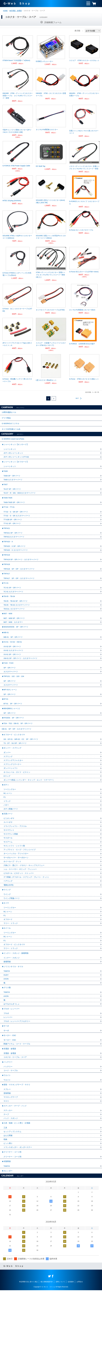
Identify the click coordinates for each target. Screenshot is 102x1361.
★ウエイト (6, 1137)
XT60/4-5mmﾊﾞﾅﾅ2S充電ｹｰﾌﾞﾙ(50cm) (16, 60)
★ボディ (5, 823)
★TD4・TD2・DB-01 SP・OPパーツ (18, 757)
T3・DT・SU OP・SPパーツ (16, 779)
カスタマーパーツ (11, 699)
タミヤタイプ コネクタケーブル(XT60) (50, 310)
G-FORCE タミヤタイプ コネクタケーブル (84, 202)
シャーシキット (10, 455)
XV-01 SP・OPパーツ (13, 680)
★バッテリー (7, 1122)
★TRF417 (6, 591)
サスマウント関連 (11, 876)
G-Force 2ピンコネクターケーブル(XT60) (17, 310)
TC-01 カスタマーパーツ (14, 611)
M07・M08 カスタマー (14, 644)
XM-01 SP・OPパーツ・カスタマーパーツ (22, 684)
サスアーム (8, 884)
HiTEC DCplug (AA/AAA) (11, 200)
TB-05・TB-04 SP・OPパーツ (16, 621)
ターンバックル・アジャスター (17, 897)
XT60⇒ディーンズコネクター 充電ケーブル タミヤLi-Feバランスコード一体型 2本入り (51, 274)
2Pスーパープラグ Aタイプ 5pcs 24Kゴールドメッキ (17, 344)
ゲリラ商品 (6, 419)
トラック (7, 841)
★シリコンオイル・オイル (13, 1018)
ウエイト (7, 1142)
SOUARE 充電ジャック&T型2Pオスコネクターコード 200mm (51, 237)
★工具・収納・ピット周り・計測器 (17, 1189)
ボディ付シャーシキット (14, 459)
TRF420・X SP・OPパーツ (15, 561)
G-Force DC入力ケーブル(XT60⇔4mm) (83, 272)
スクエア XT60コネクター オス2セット (84, 60)
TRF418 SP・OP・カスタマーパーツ (20, 586)
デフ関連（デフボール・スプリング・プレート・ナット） (28, 922)
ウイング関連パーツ (12, 944)
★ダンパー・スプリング (12, 784)
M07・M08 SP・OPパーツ (15, 640)
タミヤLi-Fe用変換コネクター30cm (82, 310)
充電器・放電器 (10, 1113)
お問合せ (80, 1352)
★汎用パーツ (7, 855)
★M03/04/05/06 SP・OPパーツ (16, 650)
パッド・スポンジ (11, 1184)
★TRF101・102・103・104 (14, 704)
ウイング (7, 940)
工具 (5, 1194)
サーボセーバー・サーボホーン (17, 901)
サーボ (6, 1088)
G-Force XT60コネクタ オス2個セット (84, 379)
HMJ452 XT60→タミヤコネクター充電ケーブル (51, 94)
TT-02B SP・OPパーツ (13, 532)
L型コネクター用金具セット (46, 380)
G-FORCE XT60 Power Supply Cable (16, 166)
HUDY (6, 1028)
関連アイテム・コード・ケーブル (18, 1102)
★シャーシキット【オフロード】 (16, 468)
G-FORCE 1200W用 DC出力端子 (82, 344)
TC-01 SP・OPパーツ (13, 607)
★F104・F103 (8, 689)
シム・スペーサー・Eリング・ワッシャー (21, 913)
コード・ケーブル (11, 1132)
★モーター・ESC (9, 1093)
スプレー (7, 1153)
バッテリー (8, 1128)
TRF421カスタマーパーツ (15, 550)
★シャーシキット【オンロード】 (16, 449)
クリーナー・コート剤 (13, 1225)
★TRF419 (6, 570)
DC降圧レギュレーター (44, 61)
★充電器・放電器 (16, 11)
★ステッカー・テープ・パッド (15, 1170)
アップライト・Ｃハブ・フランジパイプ (21, 893)
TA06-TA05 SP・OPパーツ (15, 513)
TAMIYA (7, 1023)
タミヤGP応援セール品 (12, 432)
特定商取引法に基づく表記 (28, 1352)
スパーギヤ (8, 864)
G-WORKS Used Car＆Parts (14, 443)
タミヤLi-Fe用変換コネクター (47, 129)
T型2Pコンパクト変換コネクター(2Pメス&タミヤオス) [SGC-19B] (16, 131)
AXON (6, 1032)
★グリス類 (6, 1041)
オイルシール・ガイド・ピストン (18, 810)
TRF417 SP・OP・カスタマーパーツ (20, 596)
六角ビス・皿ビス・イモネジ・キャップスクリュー (25, 909)
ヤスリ (6, 1165)
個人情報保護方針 (47, 1352)
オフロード (8, 967)
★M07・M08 (7, 635)
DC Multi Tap (40, 166)
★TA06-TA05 (7, 508)
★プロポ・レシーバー (11, 1064)
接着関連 (7, 1013)
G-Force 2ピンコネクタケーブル (81, 230)
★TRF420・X (8, 556)
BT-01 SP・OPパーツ (13, 734)
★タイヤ (5, 950)
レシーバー (8, 1073)
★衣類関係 (6, 1231)
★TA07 (5, 493)
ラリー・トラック (11, 971)
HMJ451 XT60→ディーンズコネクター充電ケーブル (84, 94)
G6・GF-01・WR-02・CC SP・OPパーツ (22, 775)
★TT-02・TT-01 (9, 518)
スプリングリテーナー (13, 802)
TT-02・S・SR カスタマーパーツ (18, 528)
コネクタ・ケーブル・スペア (16, 1117)
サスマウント (9, 872)
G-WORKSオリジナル (11, 426)
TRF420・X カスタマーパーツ (16, 565)
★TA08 (5, 479)
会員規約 (71, 1352)
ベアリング (8, 926)
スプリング (8, 793)
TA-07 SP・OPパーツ (13, 498)
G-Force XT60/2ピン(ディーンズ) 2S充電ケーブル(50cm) (16, 274)
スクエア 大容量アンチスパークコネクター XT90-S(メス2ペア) (51, 344)
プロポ (6, 1069)
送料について (60, 1352)
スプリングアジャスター (14, 798)
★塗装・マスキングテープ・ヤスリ (17, 1147)
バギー (6, 845)
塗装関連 (7, 1157)
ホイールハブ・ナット (13, 905)
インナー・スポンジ (12, 1009)
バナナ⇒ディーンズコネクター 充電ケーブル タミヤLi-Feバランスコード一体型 (84, 167)
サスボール (8, 880)
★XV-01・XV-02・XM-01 (12, 667)
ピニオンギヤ (9, 860)
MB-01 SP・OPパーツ (14, 661)
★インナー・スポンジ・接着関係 (16, 1004)
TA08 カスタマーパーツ (14, 488)
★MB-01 (5, 656)
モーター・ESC (10, 1098)
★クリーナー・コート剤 (12, 1220)
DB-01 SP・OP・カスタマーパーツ (17, 763)
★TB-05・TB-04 (9, 616)
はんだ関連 (8, 1202)
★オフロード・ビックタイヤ (14, 770)
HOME (5, 11)
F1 (5, 837)
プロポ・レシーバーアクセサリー (18, 1077)
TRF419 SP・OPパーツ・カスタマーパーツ (22, 575)
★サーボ (5, 1083)
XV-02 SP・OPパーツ (13, 672)
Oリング (7, 814)
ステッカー (8, 1175)
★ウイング (6, 935)
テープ (6, 1180)
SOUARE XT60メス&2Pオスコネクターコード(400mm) (17, 237)
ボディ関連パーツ (11, 849)
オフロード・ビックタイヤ (15, 994)
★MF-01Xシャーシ (10, 719)
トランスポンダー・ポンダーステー (19, 1215)
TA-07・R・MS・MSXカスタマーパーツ (21, 502)
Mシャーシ (8, 833)
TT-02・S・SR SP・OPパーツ (17, 523)
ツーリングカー (10, 829)
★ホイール (6, 977)
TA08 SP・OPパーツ (12, 484)
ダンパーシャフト (11, 806)
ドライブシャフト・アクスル (16, 868)
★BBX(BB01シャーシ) (11, 740)
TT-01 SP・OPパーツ (13, 536)
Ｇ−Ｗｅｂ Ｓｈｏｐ (16, 3)
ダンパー (7, 789)
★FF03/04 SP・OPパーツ (13, 750)
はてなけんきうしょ (12, 1059)
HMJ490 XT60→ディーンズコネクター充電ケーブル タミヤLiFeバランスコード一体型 (17, 95)
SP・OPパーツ (10, 695)
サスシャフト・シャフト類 (15, 889)
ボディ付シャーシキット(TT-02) (17, 463)
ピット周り (8, 1211)
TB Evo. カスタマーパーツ (15, 630)
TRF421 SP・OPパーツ (14, 546)
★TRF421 (6, 541)
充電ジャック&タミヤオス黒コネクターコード (83, 132)
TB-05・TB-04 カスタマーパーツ (18, 626)
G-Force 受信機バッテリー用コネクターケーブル (17, 380)
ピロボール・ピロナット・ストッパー (20, 917)
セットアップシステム (13, 1198)
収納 (5, 1207)
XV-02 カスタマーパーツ (14, 676)
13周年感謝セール (9, 413)
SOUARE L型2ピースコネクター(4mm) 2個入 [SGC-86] (50, 201)
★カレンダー (7, 1241)
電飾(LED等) (9, 930)
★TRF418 (6, 581)
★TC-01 (5, 602)
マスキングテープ (11, 1161)
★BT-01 (5, 729)
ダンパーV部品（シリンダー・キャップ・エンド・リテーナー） (31, 818)
